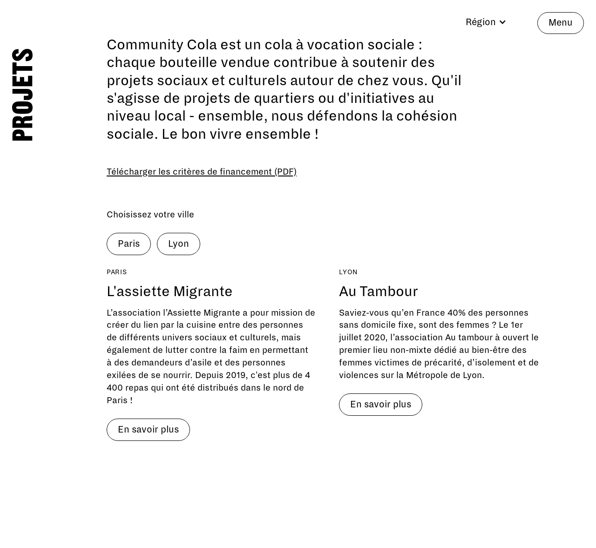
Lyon (178, 244)
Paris (129, 244)
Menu (561, 22)
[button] (486, 23)
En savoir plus (148, 429)
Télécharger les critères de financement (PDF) (202, 171)
